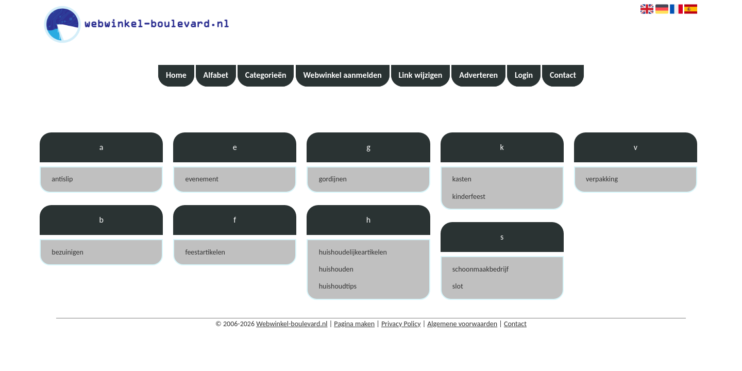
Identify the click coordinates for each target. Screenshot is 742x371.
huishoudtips (338, 286)
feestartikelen (205, 252)
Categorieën (265, 75)
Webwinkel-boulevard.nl (291, 323)
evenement (201, 179)
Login (524, 75)
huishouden (336, 269)
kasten (461, 179)
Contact (563, 75)
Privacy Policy (401, 323)
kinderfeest (468, 196)
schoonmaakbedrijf (480, 269)
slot (457, 286)
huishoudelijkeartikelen (353, 252)
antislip (62, 179)
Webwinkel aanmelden (342, 75)
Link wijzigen (421, 75)
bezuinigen (67, 252)
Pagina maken (354, 323)
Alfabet (216, 75)
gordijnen (333, 179)
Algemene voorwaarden (462, 323)
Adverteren (478, 75)
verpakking (602, 179)
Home (176, 75)
